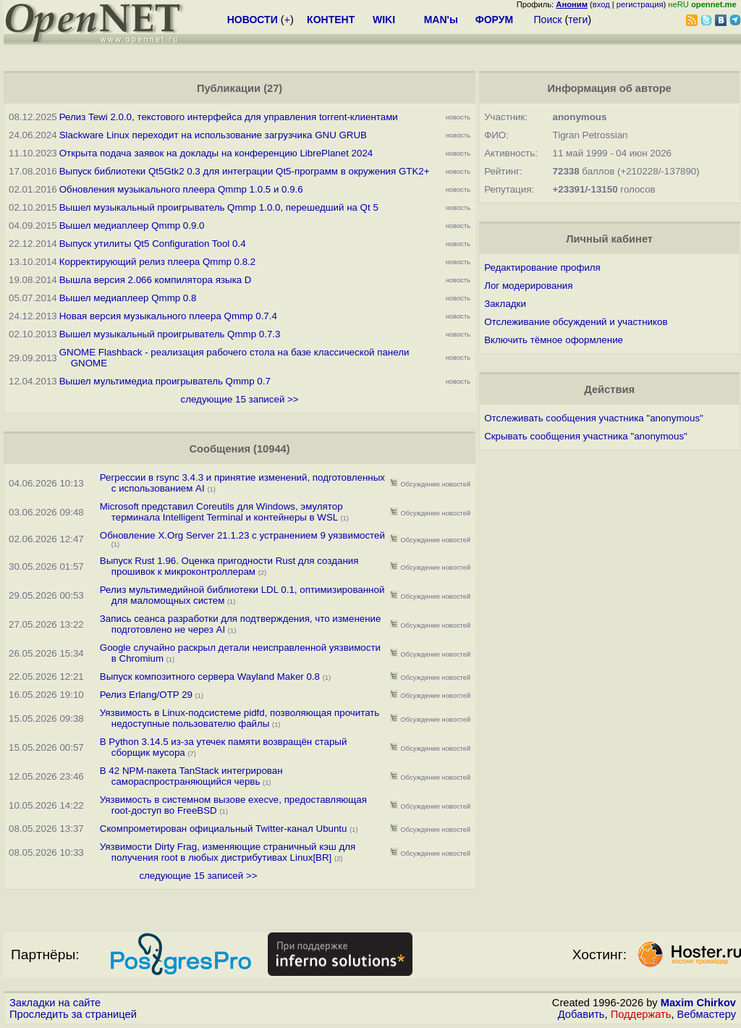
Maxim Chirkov (698, 1002)
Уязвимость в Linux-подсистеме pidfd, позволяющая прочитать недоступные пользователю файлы (240, 718)
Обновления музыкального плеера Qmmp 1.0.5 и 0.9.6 (181, 189)
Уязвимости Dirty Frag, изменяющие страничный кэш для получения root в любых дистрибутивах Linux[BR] (227, 852)
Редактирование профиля (542, 267)
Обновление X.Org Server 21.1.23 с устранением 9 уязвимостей (242, 535)
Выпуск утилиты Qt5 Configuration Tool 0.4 (152, 243)
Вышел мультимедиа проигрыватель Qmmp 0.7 (165, 381)
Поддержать (641, 1014)
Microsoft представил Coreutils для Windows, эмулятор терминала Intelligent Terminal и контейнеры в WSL (221, 512)
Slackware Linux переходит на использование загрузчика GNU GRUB (213, 135)
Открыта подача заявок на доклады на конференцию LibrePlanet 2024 (216, 153)
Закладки (505, 303)
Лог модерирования (528, 285)
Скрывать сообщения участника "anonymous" (585, 436)
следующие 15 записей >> (240, 399)
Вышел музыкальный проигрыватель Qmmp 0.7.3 (170, 334)
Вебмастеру (706, 1014)
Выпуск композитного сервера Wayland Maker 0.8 (210, 676)
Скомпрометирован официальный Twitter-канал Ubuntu (223, 828)
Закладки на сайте (55, 1002)
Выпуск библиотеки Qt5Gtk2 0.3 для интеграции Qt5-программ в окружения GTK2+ (244, 171)
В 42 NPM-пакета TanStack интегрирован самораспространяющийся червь (191, 776)
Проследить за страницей (73, 1014)
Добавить (581, 1014)
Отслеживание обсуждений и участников (575, 321)
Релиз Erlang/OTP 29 (146, 694)
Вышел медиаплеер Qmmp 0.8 (128, 297)
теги (578, 19)
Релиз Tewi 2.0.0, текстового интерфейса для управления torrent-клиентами (228, 116)
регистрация (640, 4)
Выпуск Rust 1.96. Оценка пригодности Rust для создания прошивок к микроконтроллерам (229, 566)
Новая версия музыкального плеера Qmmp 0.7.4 (168, 316)
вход (601, 4)
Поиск (548, 19)
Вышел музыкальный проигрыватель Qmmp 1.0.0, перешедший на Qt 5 (218, 207)
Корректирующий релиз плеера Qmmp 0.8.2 (157, 261)
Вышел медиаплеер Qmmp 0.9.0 (132, 225)
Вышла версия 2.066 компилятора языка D (155, 279)
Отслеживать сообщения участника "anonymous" (593, 418)
